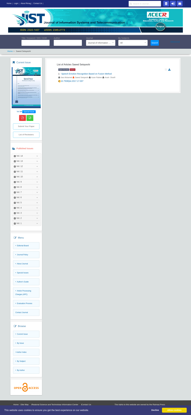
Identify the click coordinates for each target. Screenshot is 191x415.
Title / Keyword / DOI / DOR (34, 38)
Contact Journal (21, 312)
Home (16, 404)
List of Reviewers (26, 134)
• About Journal (21, 264)
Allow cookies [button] (174, 410)
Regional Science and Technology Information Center (55, 404)
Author (57, 38)
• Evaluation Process (23, 303)
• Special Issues (21, 273)
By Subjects (123, 38)
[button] (89, 410)
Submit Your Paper (26, 126)
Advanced (175, 42)
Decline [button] (155, 410)
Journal (89, 38)
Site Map (25, 404)
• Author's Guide (22, 282)
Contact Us (86, 404)
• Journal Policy (21, 255)
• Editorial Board (22, 246)
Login (16, 3)
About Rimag (26, 3)
